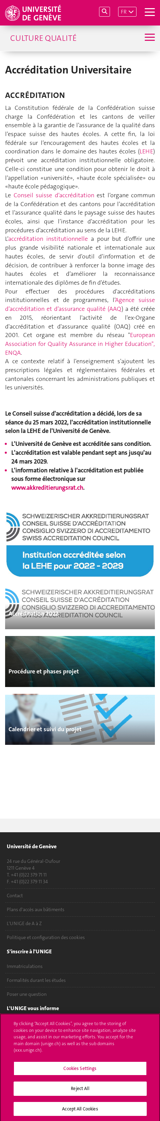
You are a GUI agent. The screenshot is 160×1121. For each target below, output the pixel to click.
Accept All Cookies (80, 1111)
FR (124, 11)
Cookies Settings (79, 1071)
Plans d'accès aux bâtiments (35, 909)
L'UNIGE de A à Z (24, 923)
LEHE (146, 151)
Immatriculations (25, 966)
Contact (15, 895)
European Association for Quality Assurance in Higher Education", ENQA (80, 343)
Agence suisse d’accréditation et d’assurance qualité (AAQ (80, 304)
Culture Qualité (43, 38)
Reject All (80, 1091)
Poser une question (27, 994)
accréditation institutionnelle (48, 239)
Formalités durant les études (36, 980)
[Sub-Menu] (149, 38)
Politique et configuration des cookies (46, 937)
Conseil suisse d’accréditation (54, 195)
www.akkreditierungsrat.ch (47, 488)
